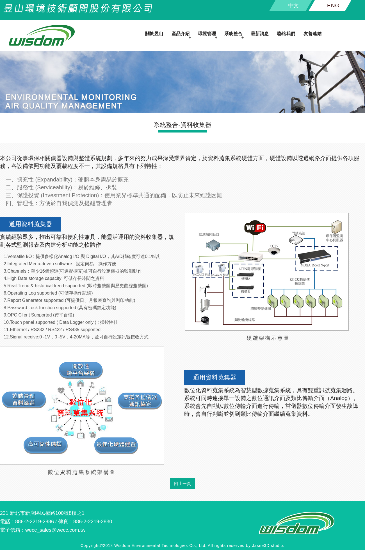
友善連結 (312, 33)
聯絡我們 (286, 33)
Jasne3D (261, 545)
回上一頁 (182, 483)
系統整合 (233, 33)
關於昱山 (154, 33)
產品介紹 (181, 33)
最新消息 (260, 33)
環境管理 (207, 33)
